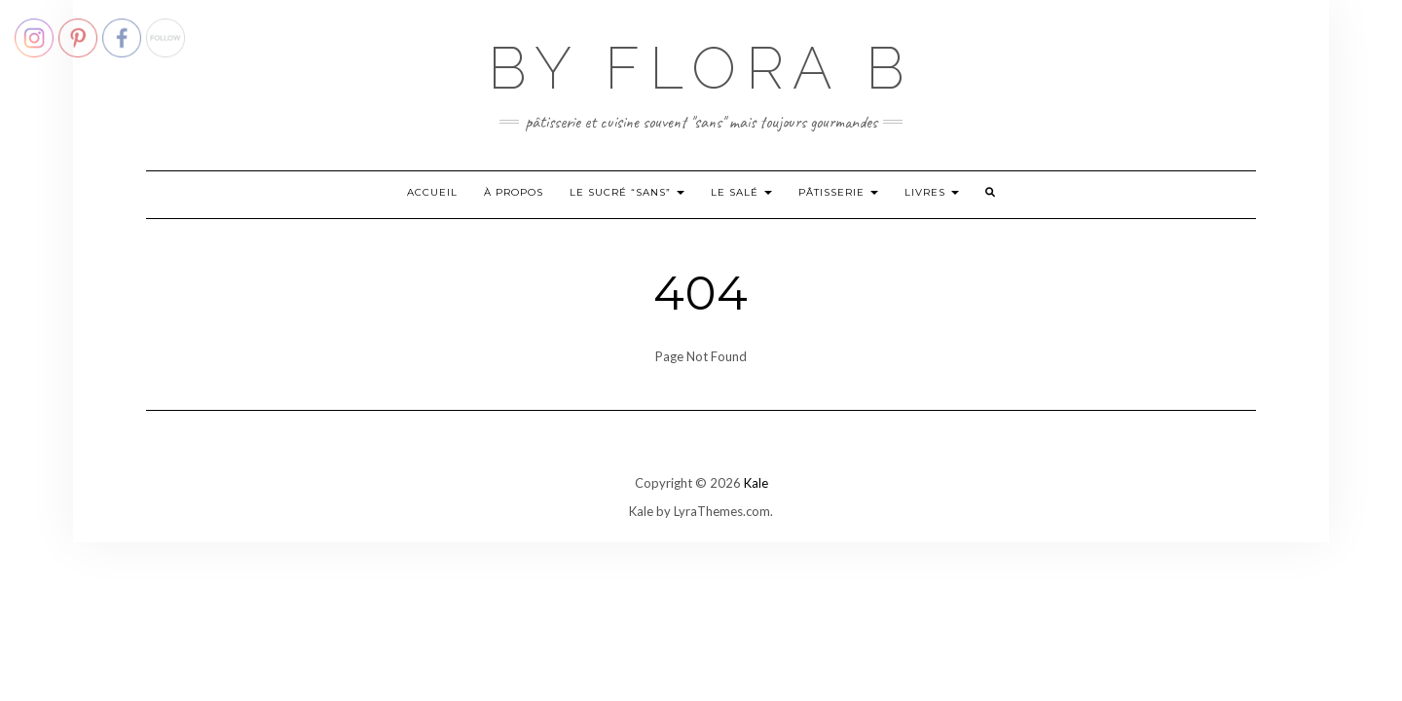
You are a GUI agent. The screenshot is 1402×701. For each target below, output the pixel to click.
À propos (513, 192)
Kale (756, 483)
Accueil (432, 192)
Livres (931, 192)
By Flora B (701, 68)
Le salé (741, 192)
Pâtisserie (838, 192)
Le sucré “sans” (627, 192)
